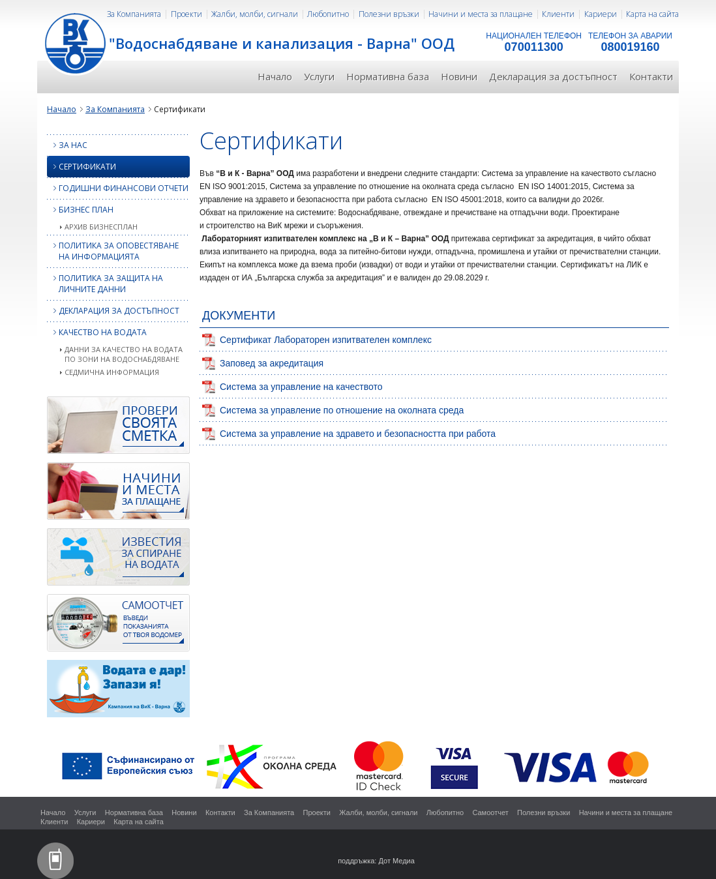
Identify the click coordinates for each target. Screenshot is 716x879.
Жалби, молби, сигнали (254, 14)
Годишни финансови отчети (117, 188)
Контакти (651, 76)
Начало (275, 76)
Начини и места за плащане (480, 14)
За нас (67, 145)
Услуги (319, 76)
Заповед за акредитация (271, 363)
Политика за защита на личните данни (105, 284)
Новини (459, 76)
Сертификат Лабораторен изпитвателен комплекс (326, 340)
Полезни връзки (389, 14)
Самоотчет (490, 812)
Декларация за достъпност (553, 76)
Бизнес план (80, 209)
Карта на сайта (652, 14)
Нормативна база (387, 76)
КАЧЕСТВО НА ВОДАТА (97, 332)
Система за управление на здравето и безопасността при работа (358, 433)
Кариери (600, 14)
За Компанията (134, 14)
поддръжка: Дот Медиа (376, 861)
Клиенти (558, 14)
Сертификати (81, 166)
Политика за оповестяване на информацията (113, 251)
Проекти (186, 14)
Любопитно (328, 14)
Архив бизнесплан (101, 226)
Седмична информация (112, 372)
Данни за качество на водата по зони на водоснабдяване (124, 354)
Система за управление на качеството (301, 386)
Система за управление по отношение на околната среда (342, 410)
